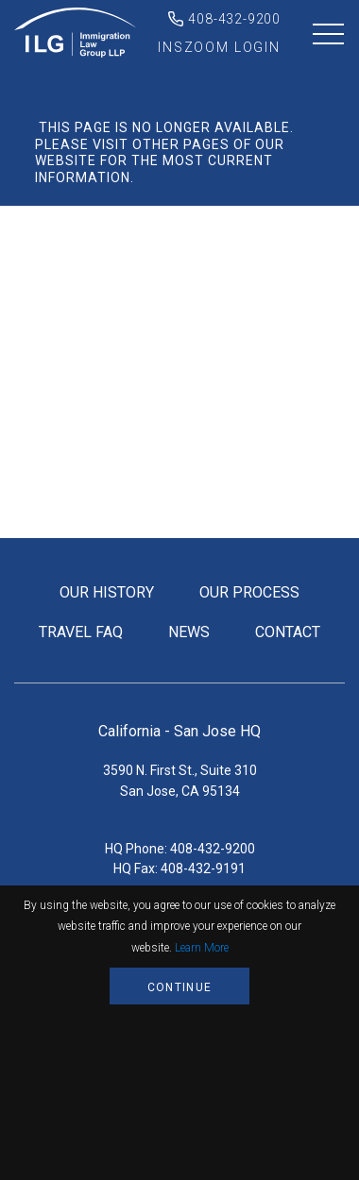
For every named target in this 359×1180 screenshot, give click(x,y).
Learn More (202, 947)
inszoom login (219, 47)
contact (287, 632)
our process (249, 592)
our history (107, 592)
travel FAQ (81, 632)
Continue (179, 987)
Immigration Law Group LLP (75, 33)
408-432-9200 (234, 18)
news (189, 632)
